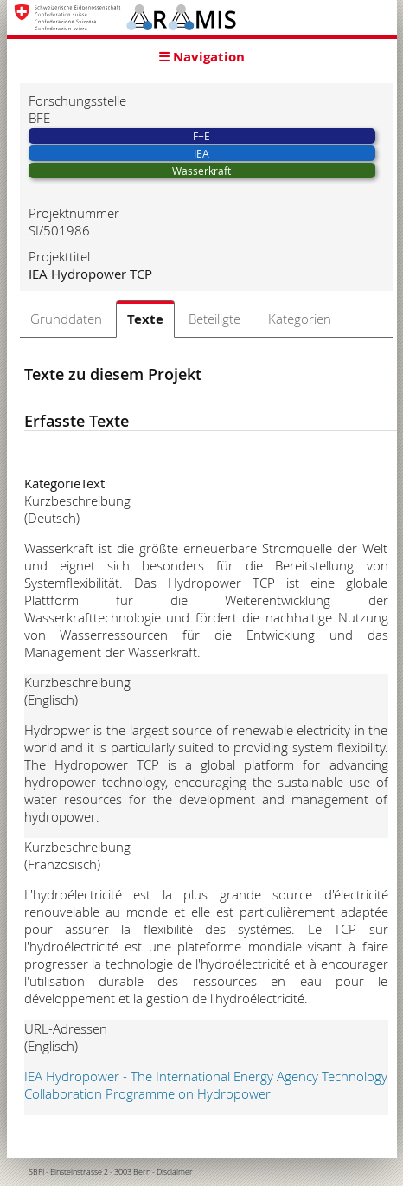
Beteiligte (214, 318)
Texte (145, 319)
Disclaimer (175, 1172)
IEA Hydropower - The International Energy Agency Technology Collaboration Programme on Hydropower (205, 1084)
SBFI (36, 1172)
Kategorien (299, 318)
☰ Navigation (201, 57)
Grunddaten (66, 318)
